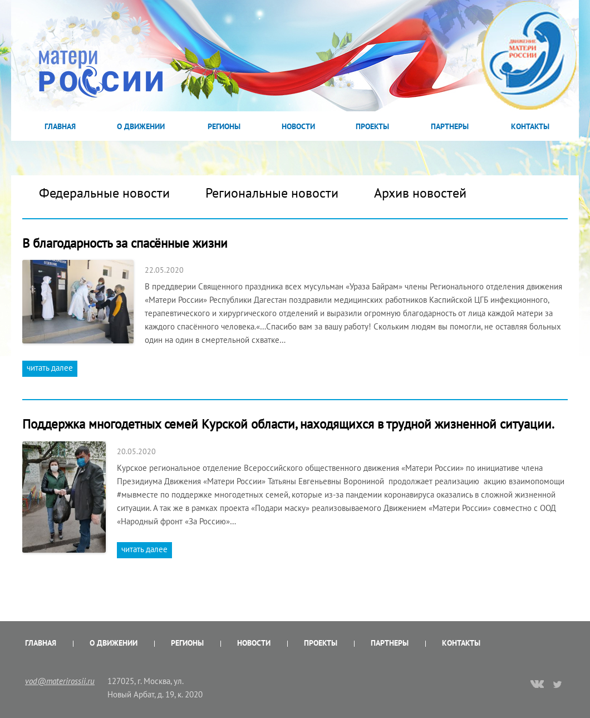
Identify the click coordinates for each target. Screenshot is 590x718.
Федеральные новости (104, 192)
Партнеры (450, 126)
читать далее (50, 367)
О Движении (141, 126)
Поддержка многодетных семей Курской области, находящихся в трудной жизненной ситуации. (288, 424)
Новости (298, 126)
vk (537, 685)
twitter (558, 684)
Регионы (224, 126)
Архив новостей (420, 192)
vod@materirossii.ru (60, 681)
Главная (60, 126)
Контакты (530, 126)
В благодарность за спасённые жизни (125, 243)
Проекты (372, 126)
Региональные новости (271, 192)
